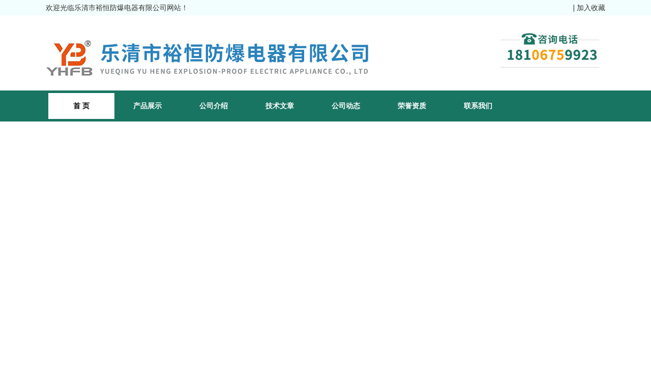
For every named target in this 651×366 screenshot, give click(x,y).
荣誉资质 (412, 106)
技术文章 (279, 106)
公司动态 (346, 106)
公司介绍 (213, 106)
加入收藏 (591, 8)
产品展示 (147, 106)
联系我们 (478, 106)
